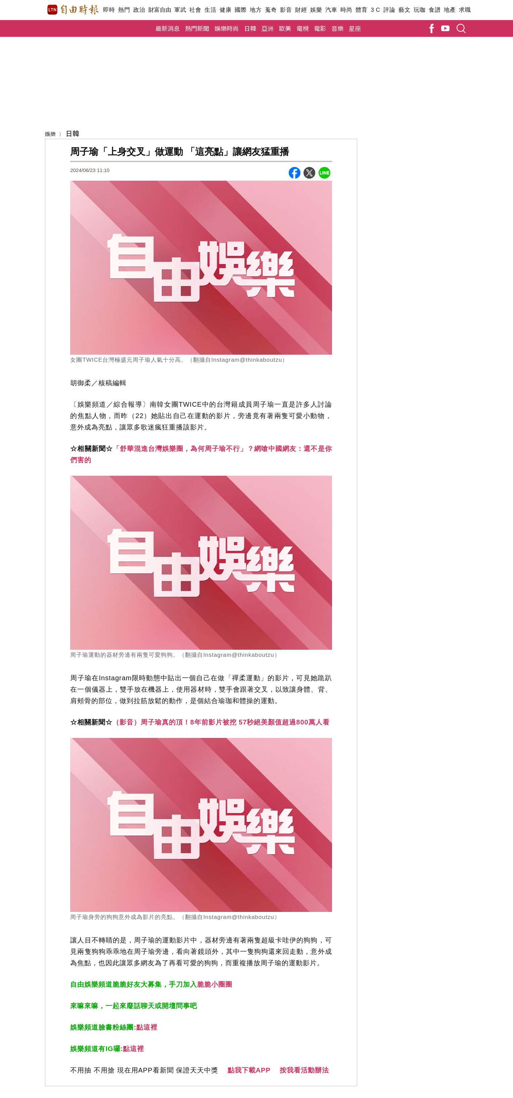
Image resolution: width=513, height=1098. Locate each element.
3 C (375, 10)
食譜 (434, 10)
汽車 (331, 10)
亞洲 (268, 28)
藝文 (404, 10)
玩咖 (419, 10)
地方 (256, 10)
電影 (320, 28)
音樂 (337, 28)
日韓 (250, 28)
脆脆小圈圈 (214, 984)
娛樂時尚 (227, 28)
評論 (389, 10)
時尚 (346, 10)
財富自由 (159, 10)
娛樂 (316, 10)
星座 (355, 28)
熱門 (124, 10)
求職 (465, 10)
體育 (361, 10)
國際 (240, 10)
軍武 (180, 10)
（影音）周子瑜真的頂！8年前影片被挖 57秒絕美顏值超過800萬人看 (220, 722)
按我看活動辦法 (304, 1070)
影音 (286, 10)
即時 (109, 10)
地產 (450, 10)
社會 (195, 10)
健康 (225, 10)
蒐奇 (271, 10)
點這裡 (146, 1027)
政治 (139, 10)
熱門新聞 (197, 28)
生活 (210, 10)
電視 (302, 28)
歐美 (285, 28)
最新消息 (167, 28)
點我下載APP (249, 1070)
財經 (301, 10)
